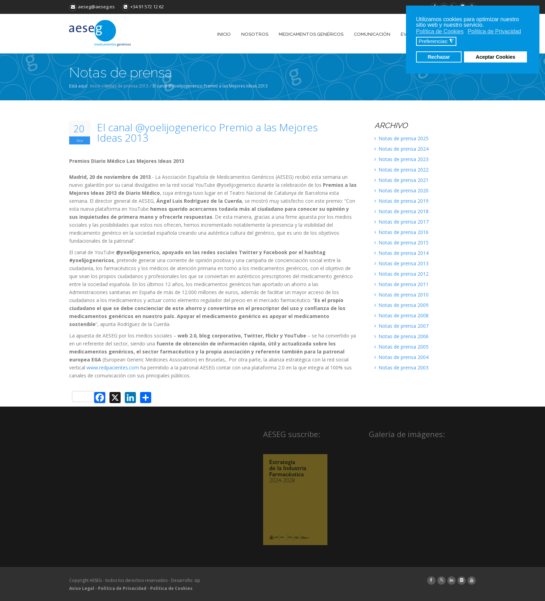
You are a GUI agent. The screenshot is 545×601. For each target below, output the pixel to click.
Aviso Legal (81, 588)
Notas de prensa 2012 (401, 273)
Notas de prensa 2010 (401, 294)
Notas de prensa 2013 (126, 86)
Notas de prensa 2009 (401, 305)
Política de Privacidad (122, 588)
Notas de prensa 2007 (401, 326)
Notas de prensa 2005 (401, 346)
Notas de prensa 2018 (401, 211)
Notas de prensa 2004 (401, 357)
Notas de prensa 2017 (401, 221)
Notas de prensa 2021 (401, 180)
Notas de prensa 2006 (401, 336)
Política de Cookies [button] (440, 31)
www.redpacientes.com (113, 367)
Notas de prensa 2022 (401, 169)
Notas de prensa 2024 (401, 148)
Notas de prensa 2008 (401, 315)
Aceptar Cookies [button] (495, 57)
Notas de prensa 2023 (401, 159)
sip (197, 580)
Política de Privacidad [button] (494, 31)
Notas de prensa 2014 (401, 253)
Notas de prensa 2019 (401, 201)
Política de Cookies (171, 588)
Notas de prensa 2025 (401, 138)
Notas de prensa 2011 (401, 284)
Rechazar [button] (439, 57)
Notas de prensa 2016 (401, 232)
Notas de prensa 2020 (401, 190)
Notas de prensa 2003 (401, 367)
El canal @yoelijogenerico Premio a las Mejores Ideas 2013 (207, 132)
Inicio (95, 86)
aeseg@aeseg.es (92, 6)
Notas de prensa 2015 (401, 242)
